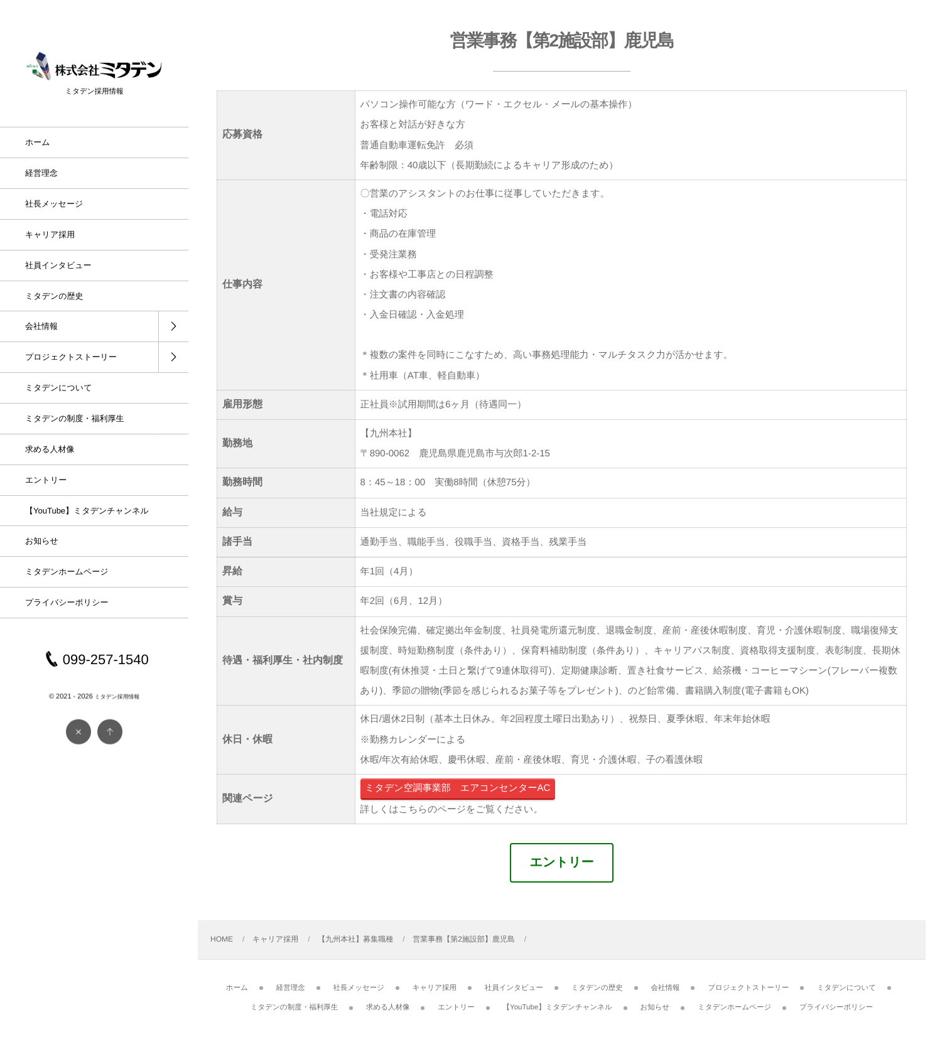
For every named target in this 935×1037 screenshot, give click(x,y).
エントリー (562, 862)
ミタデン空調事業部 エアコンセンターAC (457, 788)
